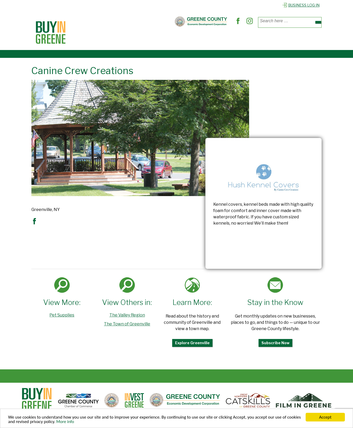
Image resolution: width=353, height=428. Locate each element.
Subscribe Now (275, 343)
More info (65, 422)
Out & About (204, 39)
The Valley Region (127, 315)
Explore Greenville (192, 343)
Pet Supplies (61, 315)
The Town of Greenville (127, 323)
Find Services (169, 39)
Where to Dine (132, 39)
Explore (233, 39)
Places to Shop (93, 39)
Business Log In (301, 5)
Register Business (268, 39)
